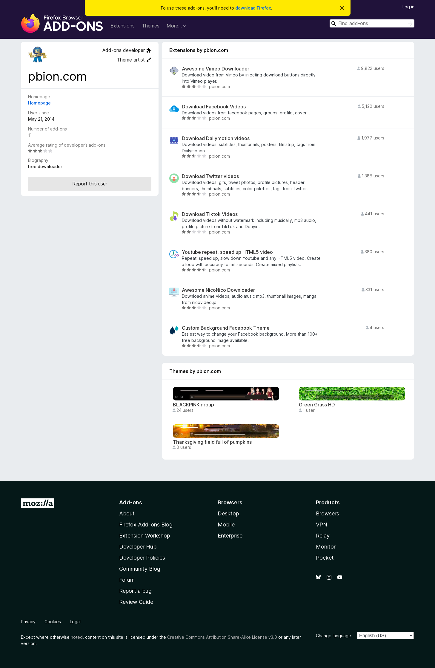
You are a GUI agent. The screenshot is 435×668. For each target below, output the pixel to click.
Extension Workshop (144, 535)
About (127, 513)
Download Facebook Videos (214, 107)
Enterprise (230, 535)
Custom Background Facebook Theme (226, 328)
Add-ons (130, 502)
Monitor (326, 546)
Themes (150, 26)
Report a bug (135, 591)
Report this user (89, 184)
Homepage (39, 102)
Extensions (122, 26)
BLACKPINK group (193, 405)
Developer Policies (142, 558)
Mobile (226, 524)
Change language (333, 635)
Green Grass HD (317, 405)
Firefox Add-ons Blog (146, 524)
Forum (127, 580)
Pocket (325, 558)
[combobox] (372, 23)
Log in (408, 6)
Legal (75, 621)
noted (77, 637)
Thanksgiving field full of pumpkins (212, 442)
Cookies (52, 621)
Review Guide (136, 602)
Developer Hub (137, 546)
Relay (323, 535)
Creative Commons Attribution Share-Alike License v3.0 (222, 637)
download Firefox (253, 7)
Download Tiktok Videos (210, 214)
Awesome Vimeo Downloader (215, 69)
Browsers (327, 513)
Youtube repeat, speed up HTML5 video (227, 252)
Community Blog (139, 569)
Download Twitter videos (210, 176)
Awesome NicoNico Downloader (218, 290)
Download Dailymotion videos (216, 138)
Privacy (28, 621)
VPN (321, 524)
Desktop (228, 513)
